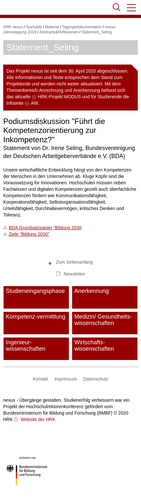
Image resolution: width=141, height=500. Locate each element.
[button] (132, 8)
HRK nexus (13, 27)
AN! (34, 103)
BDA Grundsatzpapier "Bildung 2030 (45, 227)
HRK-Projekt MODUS (59, 96)
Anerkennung (86, 90)
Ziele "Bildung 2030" (29, 234)
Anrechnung (51, 90)
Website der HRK (37, 419)
